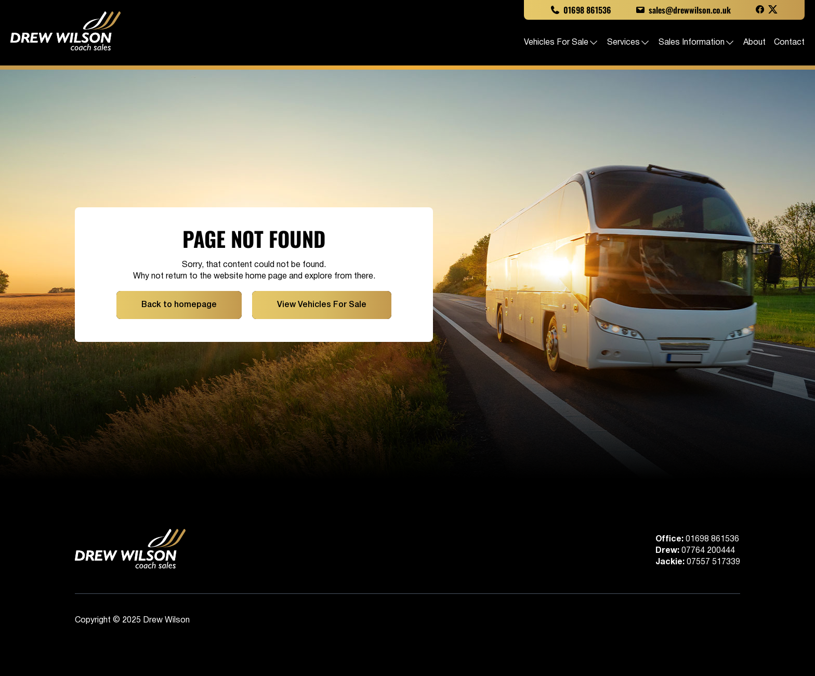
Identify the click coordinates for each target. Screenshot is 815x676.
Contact (789, 42)
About (754, 42)
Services (628, 42)
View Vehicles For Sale (321, 305)
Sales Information (697, 42)
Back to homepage (179, 305)
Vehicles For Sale (561, 42)
